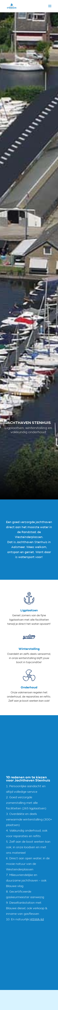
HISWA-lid (37, 919)
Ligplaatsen (29, 613)
